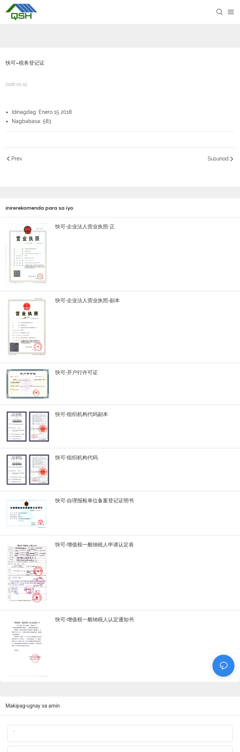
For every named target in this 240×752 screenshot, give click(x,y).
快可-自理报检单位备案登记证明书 (94, 500)
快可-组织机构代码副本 (81, 414)
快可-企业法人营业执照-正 (85, 226)
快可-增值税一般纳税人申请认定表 (94, 544)
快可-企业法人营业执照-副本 (87, 300)
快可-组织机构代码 (76, 457)
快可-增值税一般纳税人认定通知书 (94, 619)
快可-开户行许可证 (76, 372)
